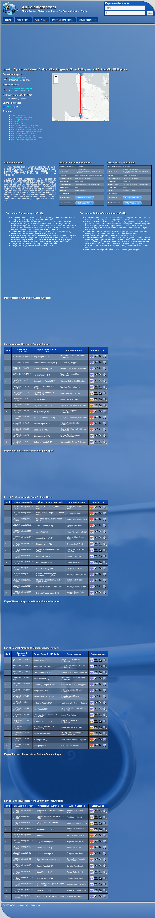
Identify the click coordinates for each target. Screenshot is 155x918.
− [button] (56, 81)
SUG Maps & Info (84, 203)
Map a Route (23, 19)
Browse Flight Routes (63, 19)
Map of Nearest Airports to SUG (25, 125)
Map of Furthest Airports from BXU (26, 137)
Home (8, 19)
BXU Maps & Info (132, 203)
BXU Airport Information (21, 119)
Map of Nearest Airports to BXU (25, 133)
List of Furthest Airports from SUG (26, 131)
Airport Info (41, 19)
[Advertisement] (47, 46)
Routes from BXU (132, 198)
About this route (18, 115)
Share (7, 107)
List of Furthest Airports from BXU (26, 139)
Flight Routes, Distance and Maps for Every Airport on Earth (54, 11)
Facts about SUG (18, 121)
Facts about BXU (18, 123)
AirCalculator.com (39, 7)
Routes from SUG (85, 198)
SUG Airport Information (21, 117)
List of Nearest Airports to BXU (24, 135)
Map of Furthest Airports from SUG (26, 129)
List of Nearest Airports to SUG (24, 127)
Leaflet (105, 120)
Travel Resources (87, 19)
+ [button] (56, 77)
